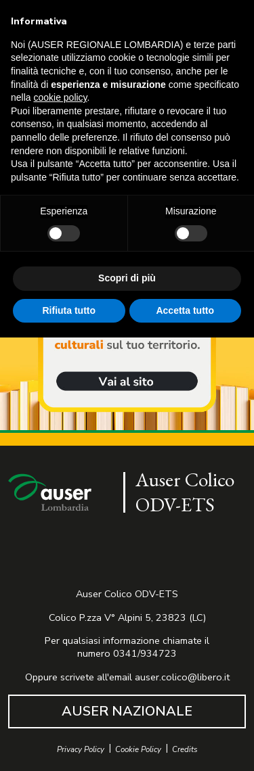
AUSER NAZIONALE (127, 711)
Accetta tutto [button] (185, 310)
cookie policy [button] (60, 97)
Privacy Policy (80, 750)
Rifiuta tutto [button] (69, 310)
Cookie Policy (138, 750)
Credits (185, 750)
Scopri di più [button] (127, 278)
